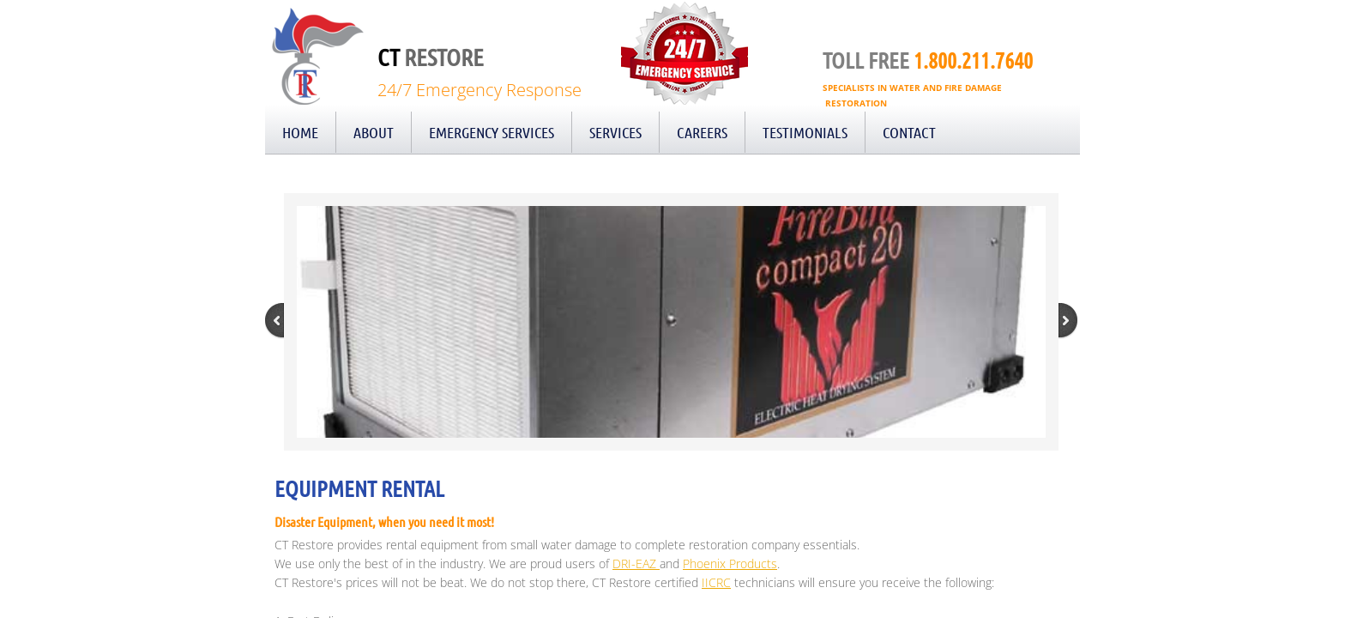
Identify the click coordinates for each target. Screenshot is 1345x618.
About (373, 132)
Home (300, 132)
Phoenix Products (730, 563)
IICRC (716, 582)
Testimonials (805, 132)
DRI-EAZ (636, 563)
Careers (702, 132)
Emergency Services (491, 132)
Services (615, 132)
